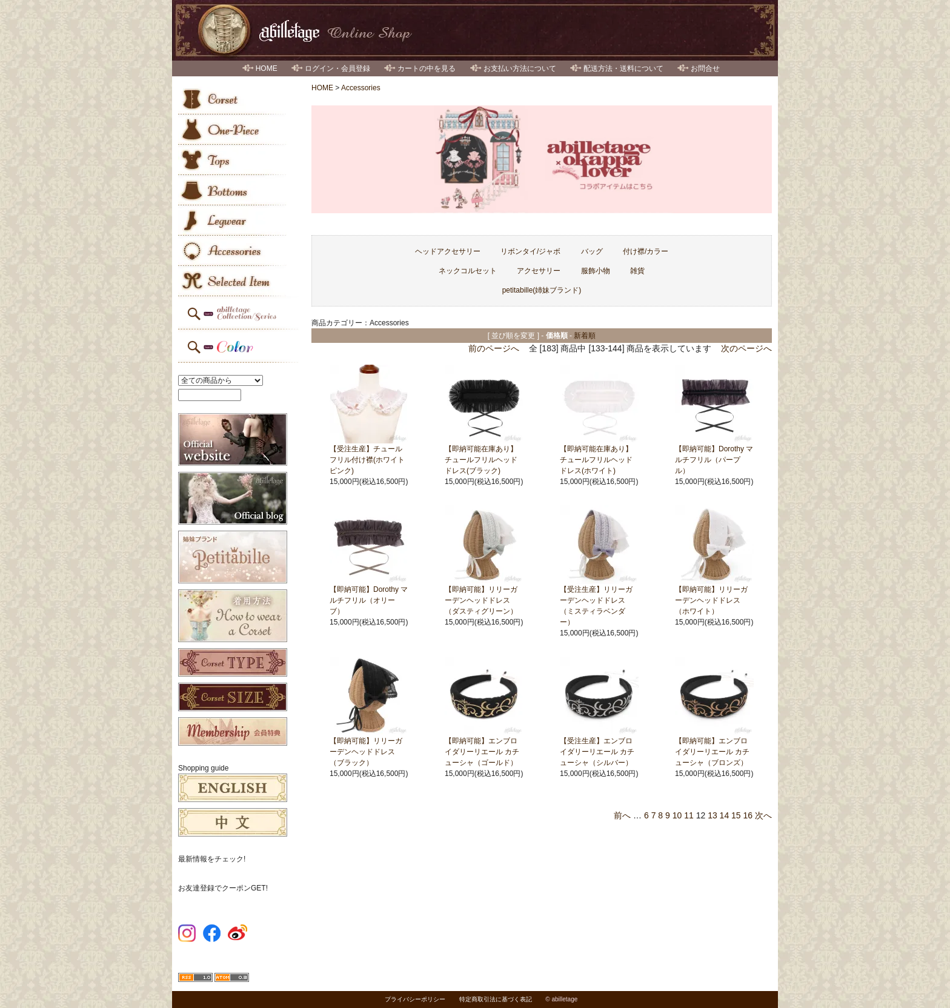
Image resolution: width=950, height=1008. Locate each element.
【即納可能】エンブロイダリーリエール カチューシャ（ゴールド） (482, 752)
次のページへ (746, 348)
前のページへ (493, 348)
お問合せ (705, 68)
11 (689, 815)
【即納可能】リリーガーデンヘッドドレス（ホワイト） (711, 600)
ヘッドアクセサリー (447, 251)
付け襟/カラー (645, 251)
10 (677, 815)
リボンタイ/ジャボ (530, 251)
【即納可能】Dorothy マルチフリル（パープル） (714, 460)
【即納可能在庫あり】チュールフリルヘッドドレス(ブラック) (481, 460)
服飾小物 (595, 271)
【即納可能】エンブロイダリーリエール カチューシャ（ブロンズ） (712, 752)
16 (748, 815)
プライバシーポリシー (415, 999)
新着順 (585, 335)
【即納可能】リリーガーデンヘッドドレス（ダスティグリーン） (481, 600)
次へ (763, 815)
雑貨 (637, 271)
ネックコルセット (468, 271)
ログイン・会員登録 (337, 68)
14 (724, 815)
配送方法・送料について (623, 68)
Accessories (360, 88)
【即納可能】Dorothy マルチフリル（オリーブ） (369, 600)
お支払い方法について (519, 68)
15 (736, 815)
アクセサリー (538, 271)
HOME (266, 68)
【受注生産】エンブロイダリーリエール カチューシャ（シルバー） (597, 752)
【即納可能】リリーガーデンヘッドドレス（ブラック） (366, 752)
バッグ (592, 251)
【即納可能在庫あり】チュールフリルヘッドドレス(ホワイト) (596, 460)
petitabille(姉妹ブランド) (542, 290)
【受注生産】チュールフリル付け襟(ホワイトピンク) (367, 460)
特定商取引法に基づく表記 (495, 999)
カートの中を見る (426, 68)
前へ (622, 815)
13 (712, 815)
